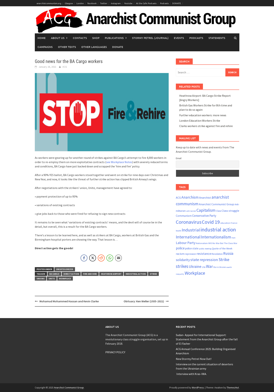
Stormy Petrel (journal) (150, 38)
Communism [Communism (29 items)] (184, 215)
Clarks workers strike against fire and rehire (206, 126)
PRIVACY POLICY (115, 352)
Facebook (92, 3)
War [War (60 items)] (209, 266)
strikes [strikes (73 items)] (182, 266)
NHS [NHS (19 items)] (210, 243)
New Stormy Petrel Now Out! (193, 359)
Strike (153, 274)
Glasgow (69, 3)
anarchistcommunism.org (49, 3)
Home (42, 38)
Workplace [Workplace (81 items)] (195, 273)
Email (178, 158)
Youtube (128, 3)
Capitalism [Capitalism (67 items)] (206, 210)
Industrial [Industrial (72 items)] (191, 230)
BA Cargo (54, 274)
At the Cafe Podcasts (146, 3)
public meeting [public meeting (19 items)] (205, 248)
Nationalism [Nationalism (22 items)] (202, 243)
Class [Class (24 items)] (218, 210)
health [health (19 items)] (178, 230)
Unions (41, 278)
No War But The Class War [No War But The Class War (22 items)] (224, 243)
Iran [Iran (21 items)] (233, 237)
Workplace (65, 278)
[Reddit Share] (101, 258)
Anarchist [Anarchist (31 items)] (205, 197)
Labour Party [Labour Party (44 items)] (185, 243)
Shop (95, 38)
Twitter (103, 3)
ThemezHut (233, 387)
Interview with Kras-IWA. (191, 374)
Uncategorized (64, 269)
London (80, 3)
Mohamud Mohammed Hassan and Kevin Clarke (69, 301)
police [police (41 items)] (180, 248)
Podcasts (164, 3)
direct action (71, 274)
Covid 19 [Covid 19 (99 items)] (211, 222)
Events (179, 38)
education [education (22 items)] (225, 223)
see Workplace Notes (119, 162)
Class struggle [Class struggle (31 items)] (230, 210)
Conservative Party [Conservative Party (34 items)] (204, 216)
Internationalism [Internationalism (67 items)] (216, 237)
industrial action (136, 274)
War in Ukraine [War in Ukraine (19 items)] (219, 267)
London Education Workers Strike (199, 120)
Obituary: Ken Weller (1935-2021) (144, 301)
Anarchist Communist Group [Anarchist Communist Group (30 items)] (216, 204)
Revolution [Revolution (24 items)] (217, 253)
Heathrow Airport (111, 274)
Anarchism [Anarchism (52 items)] (190, 197)
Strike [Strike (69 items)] (224, 259)
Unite (52, 278)
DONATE (176, 3)
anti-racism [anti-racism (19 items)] (191, 211)
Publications (114, 38)
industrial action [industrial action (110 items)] (218, 229)
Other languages (94, 47)
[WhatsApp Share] (109, 258)
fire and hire (90, 274)
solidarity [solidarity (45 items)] (183, 259)
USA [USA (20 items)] (203, 267)
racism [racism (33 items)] (180, 254)
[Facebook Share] (84, 258)
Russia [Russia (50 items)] (228, 253)
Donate (117, 47)
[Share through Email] (118, 258)
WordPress (198, 387)
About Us (57, 38)
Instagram (116, 3)
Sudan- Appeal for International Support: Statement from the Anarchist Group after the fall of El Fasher (207, 339)
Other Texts (67, 47)
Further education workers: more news (202, 115)
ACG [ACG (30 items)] (178, 197)
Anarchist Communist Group (69, 387)
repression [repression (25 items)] (190, 253)
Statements (217, 38)
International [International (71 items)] (188, 237)
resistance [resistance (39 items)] (203, 254)
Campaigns (45, 47)
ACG (64, 66)
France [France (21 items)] (234, 223)
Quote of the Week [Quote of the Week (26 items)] (222, 248)
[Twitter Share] (92, 258)
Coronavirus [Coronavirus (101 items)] (188, 222)
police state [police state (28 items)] (191, 248)
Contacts (80, 38)
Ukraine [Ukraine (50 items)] (195, 266)
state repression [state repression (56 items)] (204, 259)
